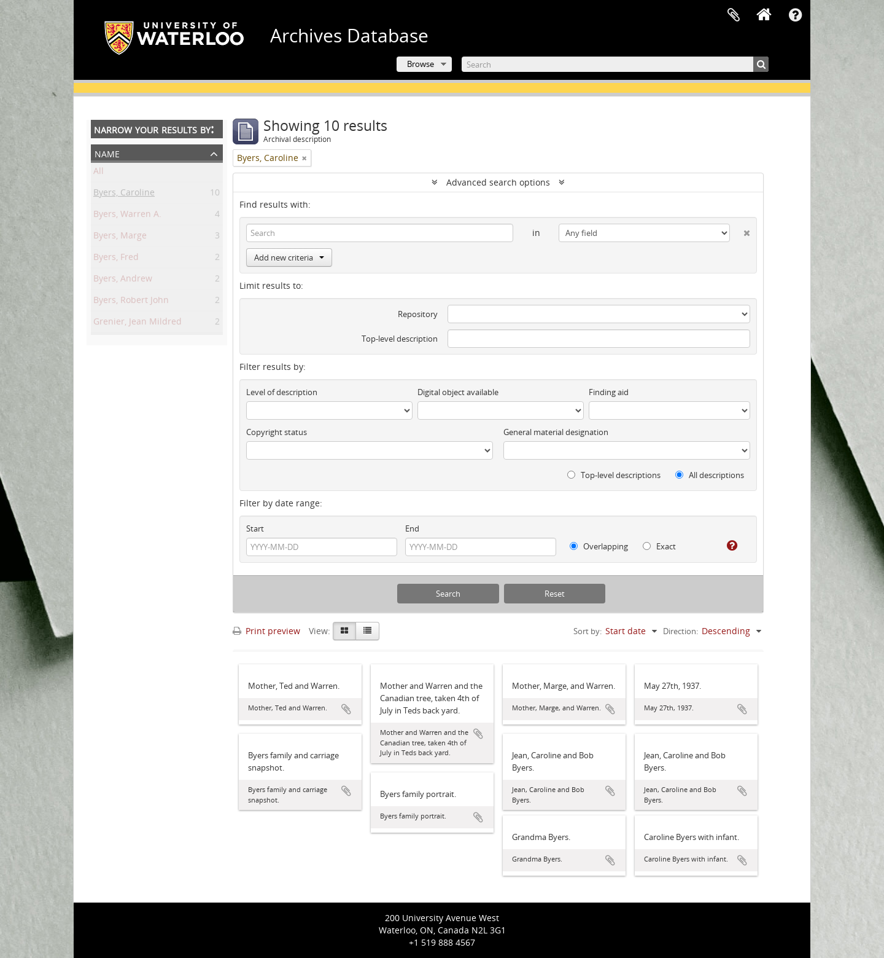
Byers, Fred (116, 259)
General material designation (555, 432)
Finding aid (609, 392)
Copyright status (276, 432)
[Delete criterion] (740, 230)
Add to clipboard (346, 709)
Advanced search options (498, 182)
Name (107, 152)
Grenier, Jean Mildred (137, 323)
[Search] (615, 64)
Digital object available (457, 392)
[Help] (727, 546)
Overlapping (599, 546)
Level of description (281, 392)
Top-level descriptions (614, 475)
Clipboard (733, 15)
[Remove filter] (304, 158)
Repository (418, 314)
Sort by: (587, 631)
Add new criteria (289, 257)
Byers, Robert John (131, 302)
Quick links (795, 15)
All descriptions (709, 475)
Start (255, 528)
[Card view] (344, 631)
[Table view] (367, 631)
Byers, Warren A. (127, 216)
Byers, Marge (120, 237)
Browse (420, 63)
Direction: (680, 631)
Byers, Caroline (124, 194)
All (98, 173)
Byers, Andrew (122, 280)
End (412, 528)
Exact (659, 546)
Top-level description (400, 338)
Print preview (266, 631)
